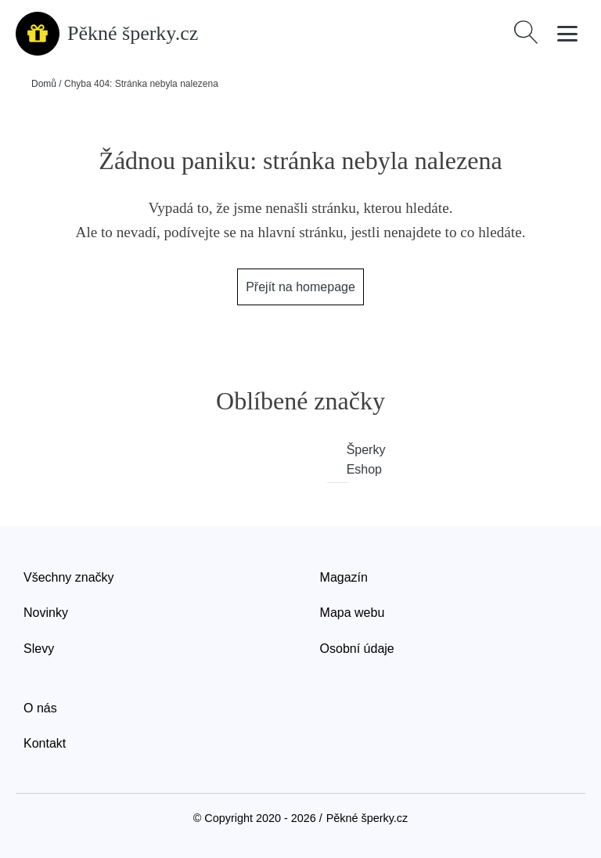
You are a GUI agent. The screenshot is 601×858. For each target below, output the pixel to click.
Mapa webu (352, 612)
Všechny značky (68, 577)
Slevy (38, 648)
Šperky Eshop (348, 460)
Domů (43, 83)
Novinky (45, 612)
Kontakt (44, 743)
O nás (40, 708)
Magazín (344, 577)
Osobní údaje (357, 648)
